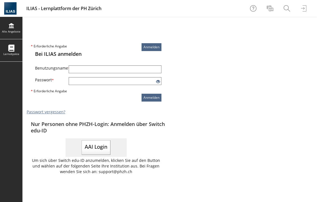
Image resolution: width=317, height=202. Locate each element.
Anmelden (151, 47)
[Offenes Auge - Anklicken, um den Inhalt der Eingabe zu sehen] (158, 81)
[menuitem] (270, 8)
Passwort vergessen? (46, 111)
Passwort (44, 79)
